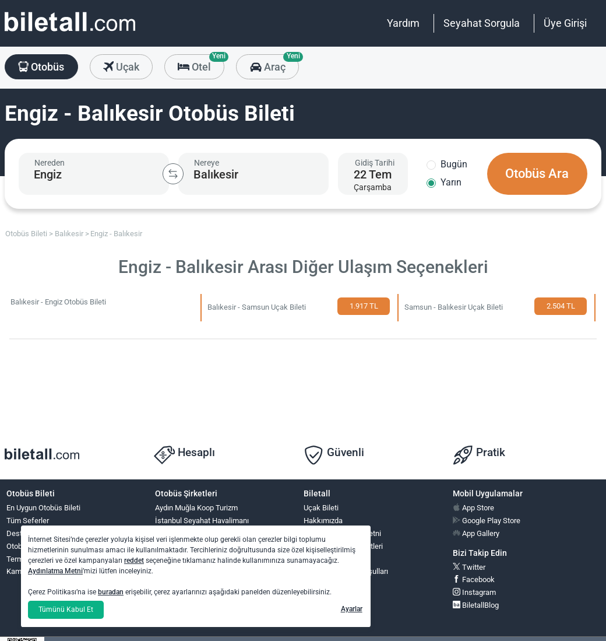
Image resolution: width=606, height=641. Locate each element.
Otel (201, 63)
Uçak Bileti (321, 507)
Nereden (49, 162)
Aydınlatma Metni (55, 571)
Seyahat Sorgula (481, 23)
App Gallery (476, 533)
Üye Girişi (565, 23)
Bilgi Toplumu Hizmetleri (343, 546)
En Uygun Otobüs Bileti (43, 507)
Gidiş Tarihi (374, 162)
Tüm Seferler (27, 520)
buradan (111, 592)
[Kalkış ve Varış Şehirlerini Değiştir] (173, 173)
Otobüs (41, 67)
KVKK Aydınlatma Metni (342, 533)
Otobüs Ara (537, 173)
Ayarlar (351, 609)
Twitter (469, 567)
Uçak (121, 67)
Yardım (403, 23)
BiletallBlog (476, 605)
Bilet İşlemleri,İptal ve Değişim (330, 614)
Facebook (474, 579)
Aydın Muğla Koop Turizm (196, 507)
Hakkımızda (323, 520)
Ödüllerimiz (322, 584)
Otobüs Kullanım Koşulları (346, 571)
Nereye (206, 162)
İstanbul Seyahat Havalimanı (202, 520)
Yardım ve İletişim (333, 597)
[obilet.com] (70, 32)
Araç (274, 66)
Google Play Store (486, 520)
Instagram (474, 592)
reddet (134, 560)
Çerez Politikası (329, 559)
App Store (473, 507)
